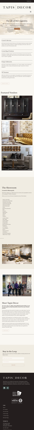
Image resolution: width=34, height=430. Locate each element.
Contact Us (29, 1)
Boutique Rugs (6, 417)
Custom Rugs (5, 413)
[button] (31, 12)
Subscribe (13, 365)
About (4, 407)
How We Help (5, 411)
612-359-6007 (6, 427)
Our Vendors (5, 409)
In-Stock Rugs (5, 415)
